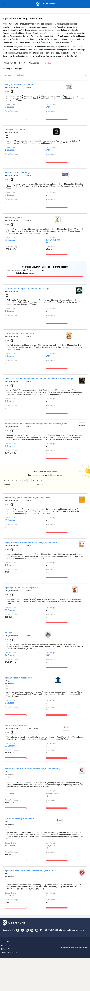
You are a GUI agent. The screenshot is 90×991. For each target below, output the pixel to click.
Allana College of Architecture (18, 678)
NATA (48, 107)
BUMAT (49, 240)
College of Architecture (15, 129)
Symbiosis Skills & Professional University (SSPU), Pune (30, 870)
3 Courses (9, 793)
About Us (5, 942)
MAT (56, 793)
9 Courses (9, 895)
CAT (47, 846)
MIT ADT (9, 633)
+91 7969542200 (51, 930)
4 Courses (9, 401)
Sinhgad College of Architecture (19, 84)
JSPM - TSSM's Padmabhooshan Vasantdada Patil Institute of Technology (39, 378)
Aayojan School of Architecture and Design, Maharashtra (31, 542)
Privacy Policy (6, 949)
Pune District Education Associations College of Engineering (32, 768)
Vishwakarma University (16, 725)
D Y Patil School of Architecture (19, 333)
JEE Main (49, 793)
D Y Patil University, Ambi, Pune (19, 818)
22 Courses (10, 746)
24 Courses (10, 655)
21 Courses (10, 520)
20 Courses (10, 610)
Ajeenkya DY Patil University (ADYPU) (22, 587)
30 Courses (10, 240)
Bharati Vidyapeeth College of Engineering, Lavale (27, 497)
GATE (48, 655)
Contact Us (5, 945)
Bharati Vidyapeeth (13, 217)
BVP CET (56, 240)
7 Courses (9, 446)
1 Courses (9, 150)
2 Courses (9, 107)
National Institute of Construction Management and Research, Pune (36, 423)
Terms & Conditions (9, 952)
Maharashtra (35, 63)
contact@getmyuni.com (73, 930)
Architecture (10, 63)
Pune (22, 63)
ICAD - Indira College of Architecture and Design (27, 288)
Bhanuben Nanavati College (17, 172)
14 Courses (10, 845)
